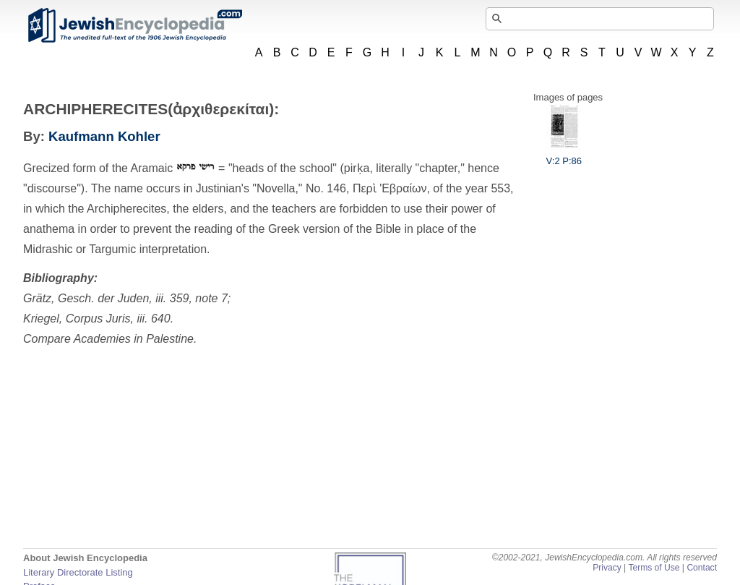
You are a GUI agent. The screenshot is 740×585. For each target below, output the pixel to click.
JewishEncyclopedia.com (134, 25)
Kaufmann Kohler (104, 136)
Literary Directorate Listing (78, 572)
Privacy (607, 568)
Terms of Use (653, 568)
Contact (702, 568)
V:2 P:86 (564, 155)
